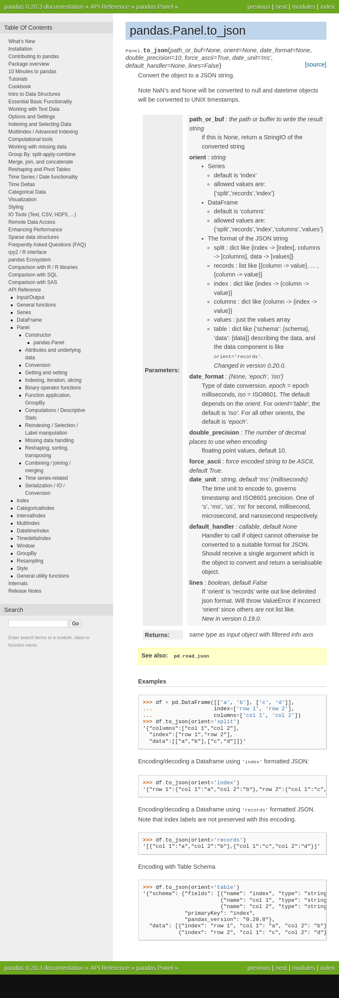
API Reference (110, 6)
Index (23, 501)
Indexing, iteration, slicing (53, 380)
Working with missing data (37, 147)
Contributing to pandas (33, 56)
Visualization (22, 199)
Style (22, 568)
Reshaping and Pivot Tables (39, 169)
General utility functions (43, 576)
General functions (36, 305)
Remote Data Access (31, 222)
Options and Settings (31, 117)
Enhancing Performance (35, 230)
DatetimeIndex (33, 531)
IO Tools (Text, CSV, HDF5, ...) (42, 215)
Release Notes (24, 591)
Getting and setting (46, 373)
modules (303, 6)
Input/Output (30, 297)
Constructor (38, 335)
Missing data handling (49, 440)
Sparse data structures (33, 237)
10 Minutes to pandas (32, 71)
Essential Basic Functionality (40, 102)
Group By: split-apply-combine (42, 154)
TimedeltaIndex (34, 538)
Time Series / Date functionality (43, 177)
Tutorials (18, 79)
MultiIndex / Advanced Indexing (43, 132)
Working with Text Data (33, 109)
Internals (18, 583)
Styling (15, 207)
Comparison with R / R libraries (42, 267)
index (328, 6)
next (281, 6)
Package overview (28, 64)
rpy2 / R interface (27, 252)
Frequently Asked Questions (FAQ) (47, 245)
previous (258, 6)
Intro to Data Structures (34, 94)
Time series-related (46, 478)
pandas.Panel (154, 6)
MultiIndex (28, 523)
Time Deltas (21, 184)
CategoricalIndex (35, 508)
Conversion (38, 365)
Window (26, 546)
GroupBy (26, 553)
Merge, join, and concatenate (40, 162)
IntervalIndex (31, 516)
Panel (23, 327)
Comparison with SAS (32, 282)
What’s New (21, 41)
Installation (20, 49)
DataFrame (29, 320)
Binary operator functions (53, 388)
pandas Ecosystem (29, 260)
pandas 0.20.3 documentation (44, 6)
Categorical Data (27, 192)
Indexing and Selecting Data (39, 124)
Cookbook (19, 87)
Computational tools (30, 139)
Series (24, 312)
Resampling (30, 561)
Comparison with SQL (32, 275)
